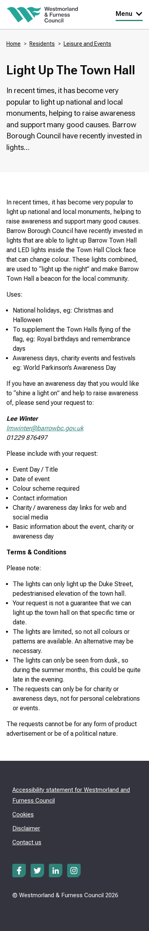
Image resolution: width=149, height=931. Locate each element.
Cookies (23, 814)
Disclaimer (26, 828)
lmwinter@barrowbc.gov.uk (44, 428)
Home (13, 44)
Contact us (26, 842)
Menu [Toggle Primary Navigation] (129, 13)
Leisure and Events (87, 44)
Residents (42, 44)
